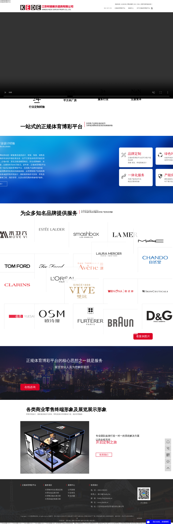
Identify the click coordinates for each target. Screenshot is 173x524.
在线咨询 (30, 387)
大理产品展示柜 (78, 516)
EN (105, 8)
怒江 (94, 520)
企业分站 (124, 4)
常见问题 (71, 496)
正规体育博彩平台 (5, 2)
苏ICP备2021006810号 (60, 516)
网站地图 (130, 4)
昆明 (67, 520)
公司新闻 (71, 490)
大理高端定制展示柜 (53, 499)
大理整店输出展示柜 (53, 496)
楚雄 (73, 520)
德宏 (79, 520)
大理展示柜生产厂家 (89, 516)
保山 (70, 520)
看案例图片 (143, 336)
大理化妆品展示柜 (52, 493)
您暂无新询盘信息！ (147, 4)
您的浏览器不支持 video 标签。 (86, 55)
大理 (76, 520)
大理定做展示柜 (100, 516)
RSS (135, 4)
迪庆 (82, 520)
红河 (85, 520)
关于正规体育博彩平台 (143, 8)
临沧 (91, 520)
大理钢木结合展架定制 (54, 490)
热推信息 (117, 4)
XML (138, 4)
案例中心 (131, 8)
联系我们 (104, 454)
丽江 (88, 520)
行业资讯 (71, 493)
